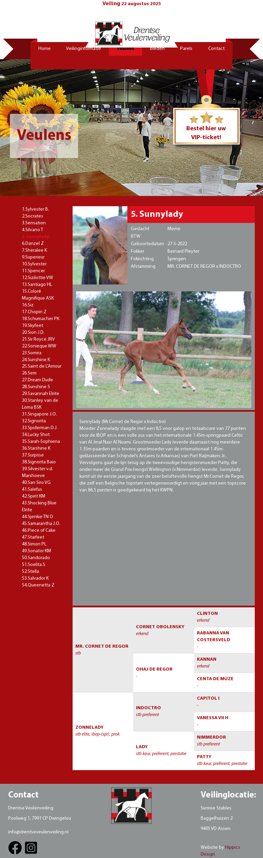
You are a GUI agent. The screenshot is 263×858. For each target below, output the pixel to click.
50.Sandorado (36, 557)
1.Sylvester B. (35, 209)
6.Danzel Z (33, 243)
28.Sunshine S (36, 387)
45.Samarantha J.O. (41, 523)
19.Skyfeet (32, 325)
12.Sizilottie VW (37, 277)
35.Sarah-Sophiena (41, 441)
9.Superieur (33, 257)
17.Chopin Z (34, 312)
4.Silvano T (32, 230)
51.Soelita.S (33, 564)
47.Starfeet (33, 537)
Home (44, 48)
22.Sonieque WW (39, 346)
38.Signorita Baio (39, 462)
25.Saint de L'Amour (41, 366)
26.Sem (29, 373)
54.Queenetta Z (38, 585)
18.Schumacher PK (40, 318)
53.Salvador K (35, 578)
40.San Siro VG (36, 482)
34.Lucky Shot (36, 434)
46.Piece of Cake (38, 530)
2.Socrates (32, 216)
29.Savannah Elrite (40, 393)
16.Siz (28, 305)
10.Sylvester (34, 264)
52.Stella (30, 571)
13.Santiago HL (37, 284)
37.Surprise (33, 455)
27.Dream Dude (37, 380)
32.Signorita (34, 421)
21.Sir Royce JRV (38, 339)
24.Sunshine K (36, 359)
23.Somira (31, 353)
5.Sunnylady (35, 236)
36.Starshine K (36, 448)
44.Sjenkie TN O (37, 516)
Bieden (157, 48)
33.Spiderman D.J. (40, 428)
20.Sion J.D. (33, 332)
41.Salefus (32, 489)
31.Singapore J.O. (39, 414)
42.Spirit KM (33, 496)
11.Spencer (33, 271)
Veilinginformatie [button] (83, 48)
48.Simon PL (34, 544)
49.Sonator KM (36, 551)
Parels (186, 48)
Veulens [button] (125, 48)
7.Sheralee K (34, 250)
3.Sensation (34, 223)
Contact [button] (216, 48)
